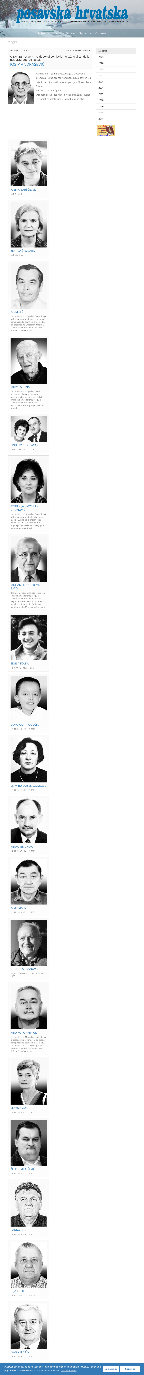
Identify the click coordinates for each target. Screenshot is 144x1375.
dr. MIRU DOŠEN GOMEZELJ (29, 786)
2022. (101, 75)
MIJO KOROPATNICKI (24, 1032)
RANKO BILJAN (20, 1230)
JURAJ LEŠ (17, 312)
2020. (101, 63)
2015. (101, 112)
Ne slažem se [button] (111, 1369)
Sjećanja (85, 33)
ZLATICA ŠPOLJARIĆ (23, 251)
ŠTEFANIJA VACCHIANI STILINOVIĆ (25, 508)
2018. (101, 100)
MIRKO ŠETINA (20, 387)
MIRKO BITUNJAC (22, 846)
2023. (101, 57)
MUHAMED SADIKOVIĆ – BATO (27, 586)
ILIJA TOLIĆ (18, 1291)
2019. (101, 94)
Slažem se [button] (130, 1369)
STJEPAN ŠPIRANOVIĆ (25, 969)
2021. (101, 87)
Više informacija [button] (68, 1370)
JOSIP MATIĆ (19, 908)
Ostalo (70, 33)
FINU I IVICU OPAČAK (24, 445)
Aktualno (43, 33)
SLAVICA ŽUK (19, 1108)
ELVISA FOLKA (20, 663)
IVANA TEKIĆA (20, 1352)
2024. (101, 81)
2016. (101, 106)
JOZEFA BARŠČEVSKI (24, 189)
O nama (101, 33)
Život (57, 33)
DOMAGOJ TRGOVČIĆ (25, 724)
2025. (101, 69)
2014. (101, 118)
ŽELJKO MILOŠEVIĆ (23, 1169)
